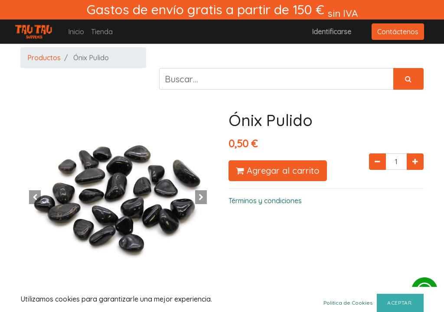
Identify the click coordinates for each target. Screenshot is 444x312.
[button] (35, 197)
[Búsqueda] (408, 79)
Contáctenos (397, 31)
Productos (44, 57)
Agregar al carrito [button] (278, 170)
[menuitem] (76, 31)
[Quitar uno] (377, 161)
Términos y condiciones (265, 200)
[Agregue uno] (415, 161)
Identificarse (331, 31)
